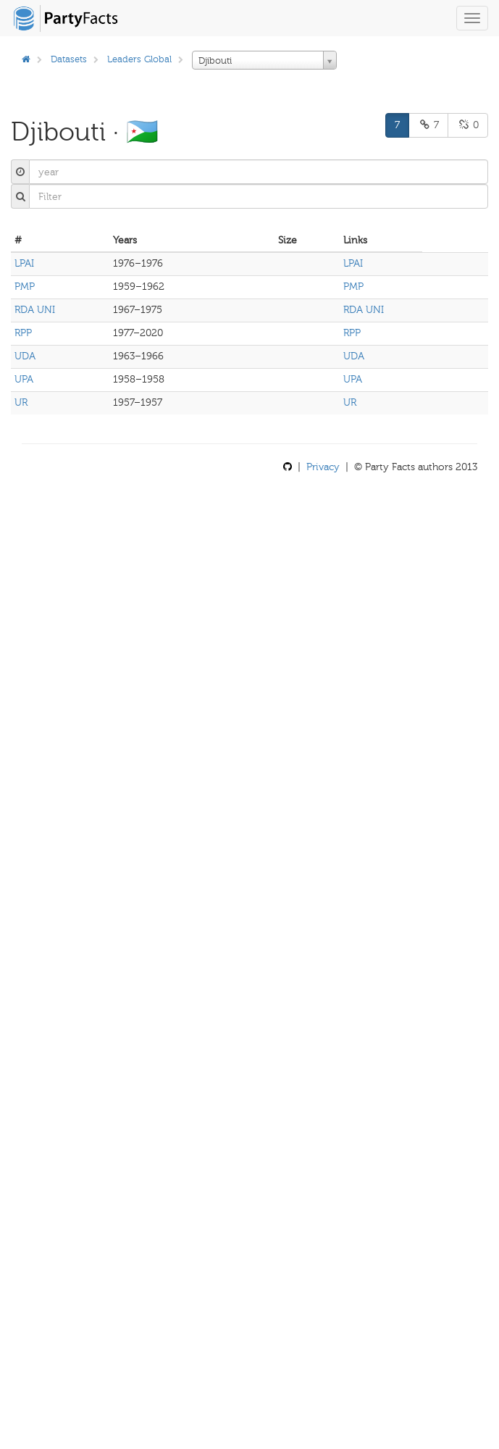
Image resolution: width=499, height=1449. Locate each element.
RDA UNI (34, 310)
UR (21, 402)
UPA (23, 379)
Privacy (323, 467)
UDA (24, 356)
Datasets (69, 59)
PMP (24, 286)
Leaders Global (139, 59)
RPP (23, 333)
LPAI (24, 263)
